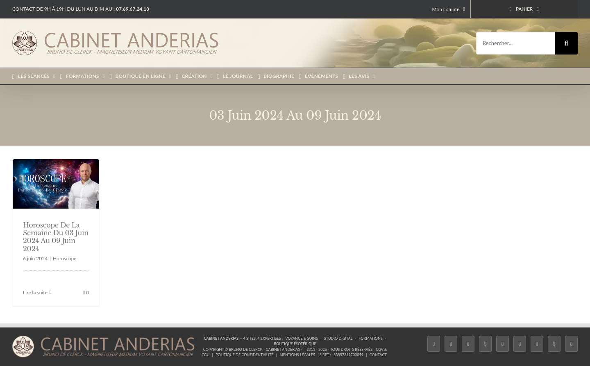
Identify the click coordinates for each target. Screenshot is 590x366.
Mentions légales (297, 354)
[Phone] (571, 344)
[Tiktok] (485, 344)
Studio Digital (338, 338)
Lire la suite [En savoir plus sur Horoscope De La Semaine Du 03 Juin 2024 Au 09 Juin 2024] (35, 292)
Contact (378, 354)
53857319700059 (348, 354)
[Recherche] (566, 43)
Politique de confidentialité (244, 354)
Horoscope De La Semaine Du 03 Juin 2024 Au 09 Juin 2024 (55, 237)
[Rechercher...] (515, 43)
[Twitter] (451, 344)
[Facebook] (433, 344)
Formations (370, 338)
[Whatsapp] (554, 344)
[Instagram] (468, 344)
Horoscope (64, 258)
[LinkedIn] (537, 344)
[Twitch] (502, 344)
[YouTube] (519, 344)
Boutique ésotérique (295, 343)
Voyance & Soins (302, 338)
